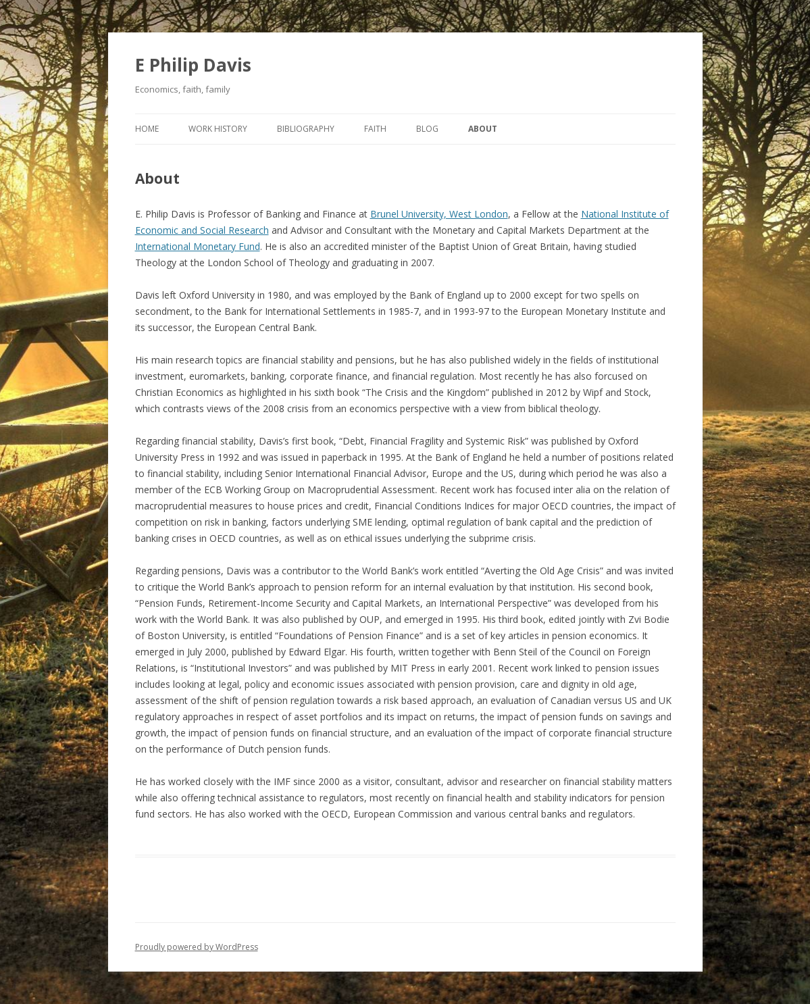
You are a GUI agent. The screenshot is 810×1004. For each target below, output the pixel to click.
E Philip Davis (193, 65)
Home (147, 128)
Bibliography (305, 128)
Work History (217, 128)
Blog (427, 128)
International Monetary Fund (197, 246)
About (482, 128)
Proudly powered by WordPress (196, 947)
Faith (375, 128)
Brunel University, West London (439, 213)
